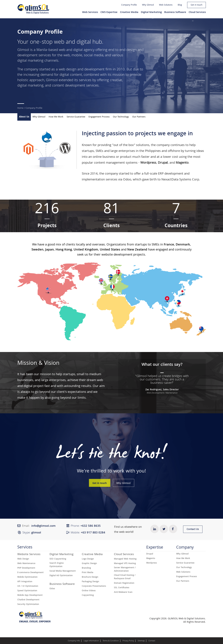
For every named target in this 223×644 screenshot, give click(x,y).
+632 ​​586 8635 (90, 526)
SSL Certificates (121, 588)
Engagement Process (99, 117)
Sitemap (141, 641)
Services (24, 548)
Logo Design (88, 559)
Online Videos (89, 591)
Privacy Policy (128, 641)
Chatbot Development (28, 600)
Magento (150, 558)
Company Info (74, 641)
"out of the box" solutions (130, 145)
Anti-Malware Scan (123, 592)
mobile (77, 55)
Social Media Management (62, 571)
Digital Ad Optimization (61, 575)
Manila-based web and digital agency (65, 50)
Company (185, 548)
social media (93, 55)
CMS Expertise (108, 12)
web (66, 55)
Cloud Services (197, 12)
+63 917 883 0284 (93, 532)
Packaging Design (90, 582)
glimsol (36, 532)
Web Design (23, 559)
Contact (151, 641)
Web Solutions (166, 5)
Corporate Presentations (94, 586)
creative (116, 80)
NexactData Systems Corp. (180, 179)
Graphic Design (89, 563)
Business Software (175, 12)
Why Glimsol (148, 5)
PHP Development (26, 568)
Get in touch (196, 5)
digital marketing (30, 61)
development (94, 69)
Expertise (154, 548)
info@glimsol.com (43, 526)
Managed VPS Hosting (125, 563)
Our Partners (138, 117)
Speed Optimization (27, 591)
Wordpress (151, 563)
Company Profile (129, 5)
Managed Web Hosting (125, 559)
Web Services (90, 12)
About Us (24, 117)
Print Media (87, 572)
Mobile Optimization (27, 577)
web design (67, 69)
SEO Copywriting (57, 559)
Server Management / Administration (125, 569)
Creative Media (129, 12)
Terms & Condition (111, 641)
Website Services (28, 554)
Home (20, 108)
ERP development (170, 174)
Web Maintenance (26, 563)
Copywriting (88, 595)
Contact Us (193, 529)
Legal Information (91, 641)
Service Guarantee (76, 117)
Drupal (149, 554)
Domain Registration (124, 583)
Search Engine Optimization (56, 565)
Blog (180, 5)
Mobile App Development (30, 595)
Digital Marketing (151, 12)
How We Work (56, 117)
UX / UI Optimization (27, 586)
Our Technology (121, 117)
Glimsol (23, 50)
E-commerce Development (30, 572)
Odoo (127, 179)
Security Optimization (28, 604)
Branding (86, 568)
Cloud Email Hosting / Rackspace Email (124, 577)
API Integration (24, 582)
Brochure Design (90, 577)
